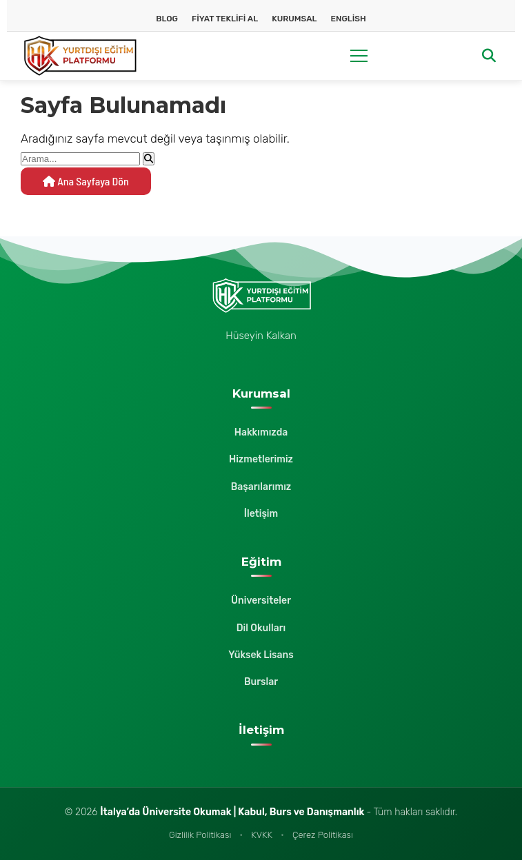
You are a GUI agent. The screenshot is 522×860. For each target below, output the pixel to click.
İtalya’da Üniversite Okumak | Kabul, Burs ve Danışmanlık (233, 812)
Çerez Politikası (322, 835)
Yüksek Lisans (260, 655)
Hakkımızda (261, 432)
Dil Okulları (261, 628)
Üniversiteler (261, 600)
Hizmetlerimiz (261, 459)
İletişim (261, 514)
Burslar (261, 682)
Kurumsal (294, 18)
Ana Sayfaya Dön (86, 180)
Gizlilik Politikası (200, 835)
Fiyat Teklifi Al (225, 18)
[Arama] (488, 56)
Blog (167, 18)
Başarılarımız (261, 487)
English (347, 18)
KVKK (261, 835)
